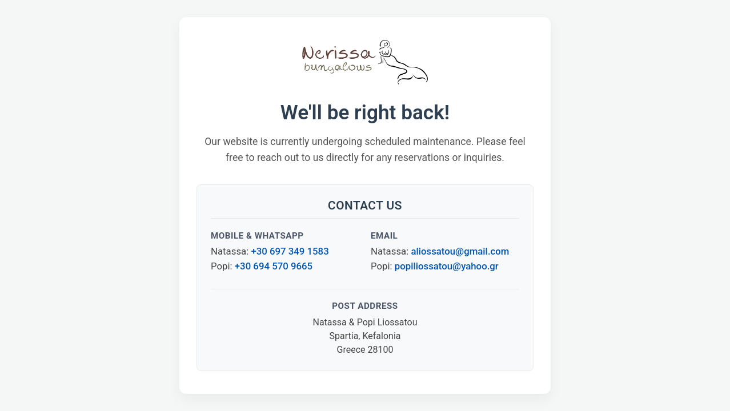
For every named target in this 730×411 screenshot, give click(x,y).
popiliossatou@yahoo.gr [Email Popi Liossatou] (447, 266)
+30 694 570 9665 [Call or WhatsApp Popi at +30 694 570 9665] (273, 266)
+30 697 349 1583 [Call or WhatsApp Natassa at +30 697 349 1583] (289, 251)
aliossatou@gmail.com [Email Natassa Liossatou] (460, 251)
